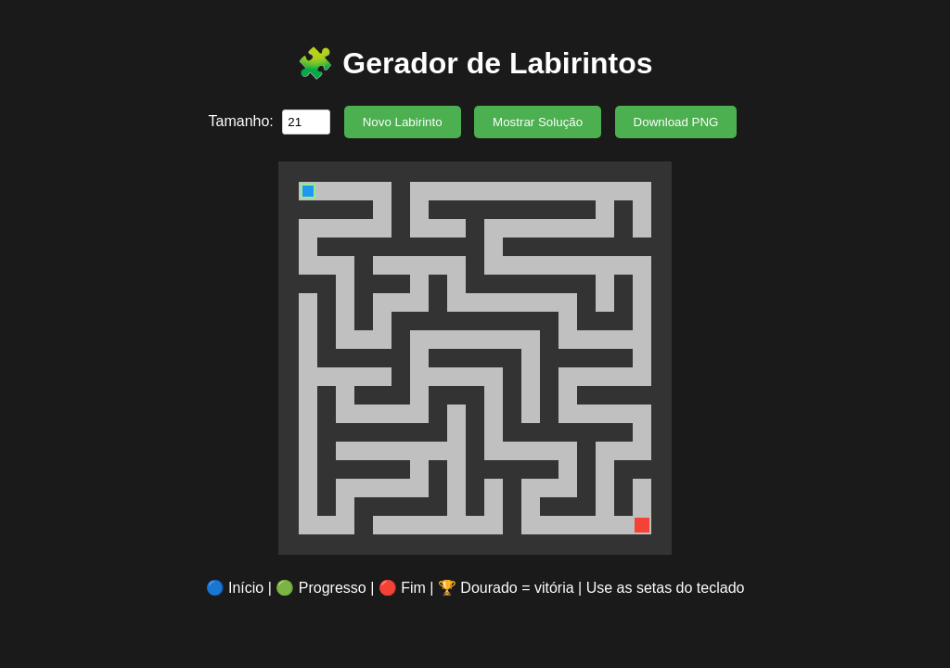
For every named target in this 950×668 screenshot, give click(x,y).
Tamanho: (243, 121)
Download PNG (676, 122)
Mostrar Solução (538, 122)
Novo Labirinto (403, 122)
